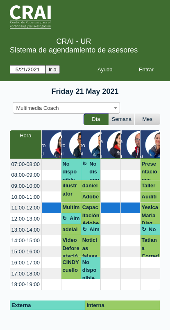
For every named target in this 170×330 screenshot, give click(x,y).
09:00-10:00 (25, 186)
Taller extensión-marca (150, 186)
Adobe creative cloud (91, 198)
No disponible (69, 171)
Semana (121, 119)
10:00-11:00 (25, 197)
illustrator (69, 189)
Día (96, 119)
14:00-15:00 (25, 240)
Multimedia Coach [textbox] (37, 108)
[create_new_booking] (51, 164)
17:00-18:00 (25, 274)
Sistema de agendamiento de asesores (74, 50)
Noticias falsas (89, 247)
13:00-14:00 (25, 230)
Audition (149, 198)
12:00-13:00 (25, 219)
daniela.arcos (90, 186)
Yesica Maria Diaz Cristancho (150, 214)
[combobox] (66, 108)
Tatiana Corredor (150, 247)
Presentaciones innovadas (150, 171)
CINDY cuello (70, 266)
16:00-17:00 (25, 262)
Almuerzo (75, 219)
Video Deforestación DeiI (70, 247)
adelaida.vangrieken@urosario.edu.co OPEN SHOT (70, 230)
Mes (148, 119)
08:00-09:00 (25, 175)
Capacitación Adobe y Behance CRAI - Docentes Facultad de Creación (91, 214)
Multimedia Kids (70, 208)
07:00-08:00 (25, 164)
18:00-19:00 (25, 284)
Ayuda (105, 69)
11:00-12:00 (25, 208)
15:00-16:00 (25, 251)
